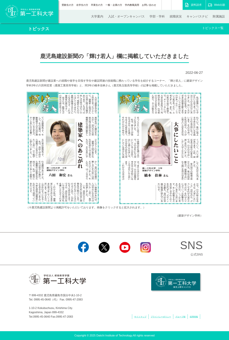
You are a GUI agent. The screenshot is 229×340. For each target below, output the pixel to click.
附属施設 (219, 16)
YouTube (124, 257)
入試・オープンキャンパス (126, 16)
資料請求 (196, 4)
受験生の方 (68, 5)
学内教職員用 (132, 5)
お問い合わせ (149, 5)
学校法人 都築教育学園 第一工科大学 (29, 11)
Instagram (145, 257)
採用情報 (194, 317)
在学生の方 (82, 5)
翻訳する (176, 5)
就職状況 (176, 16)
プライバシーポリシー (161, 317)
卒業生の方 (97, 5)
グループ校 (180, 317)
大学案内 (97, 16)
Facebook (83, 257)
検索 (166, 5)
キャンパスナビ (197, 16)
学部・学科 (157, 16)
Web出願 (219, 4)
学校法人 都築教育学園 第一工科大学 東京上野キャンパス (175, 281)
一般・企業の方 (113, 5)
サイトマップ (140, 317)
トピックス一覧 (213, 28)
